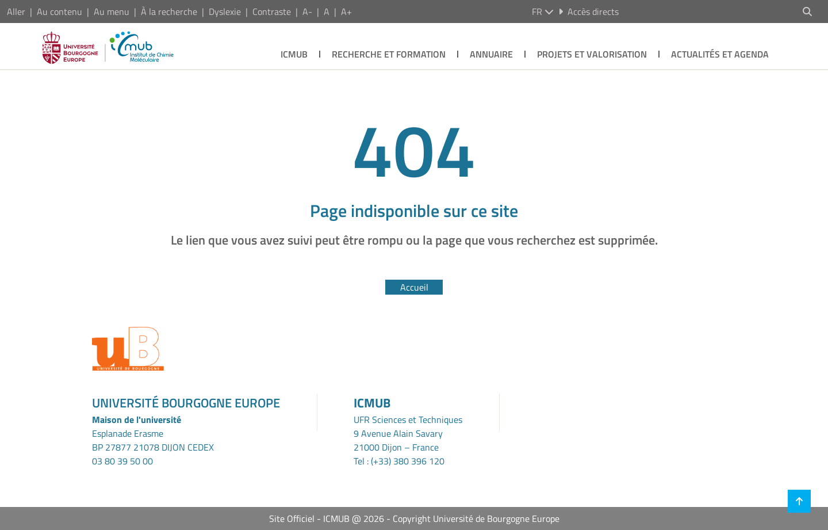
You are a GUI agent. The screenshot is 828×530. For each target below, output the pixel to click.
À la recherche (169, 11)
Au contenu (59, 11)
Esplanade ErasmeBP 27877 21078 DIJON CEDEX (153, 440)
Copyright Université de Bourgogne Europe (476, 518)
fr (543, 11)
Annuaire (491, 54)
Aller (16, 11)
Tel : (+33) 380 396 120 (399, 461)
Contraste (271, 11)
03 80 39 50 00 (122, 461)
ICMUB (294, 54)
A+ (346, 11)
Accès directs (588, 11)
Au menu (111, 11)
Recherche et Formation (389, 54)
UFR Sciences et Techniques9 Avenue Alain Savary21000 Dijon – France (408, 433)
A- (307, 11)
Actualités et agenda (720, 54)
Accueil (414, 287)
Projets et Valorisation (592, 54)
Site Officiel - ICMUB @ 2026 (326, 518)
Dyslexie (225, 11)
